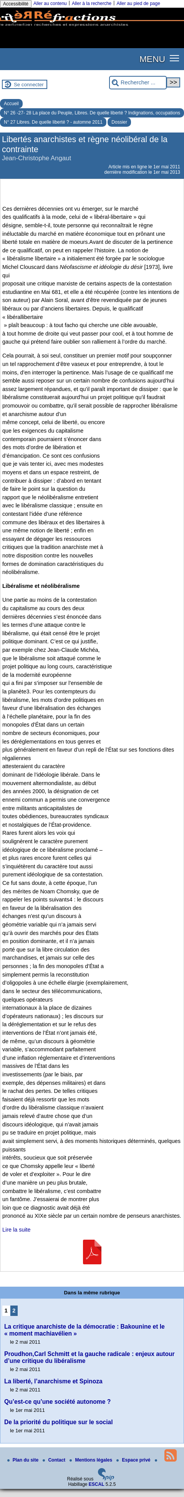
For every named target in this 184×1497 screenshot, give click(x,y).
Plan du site (23, 1460)
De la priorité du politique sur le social (58, 1422)
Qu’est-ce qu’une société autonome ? (57, 1401)
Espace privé (133, 1460)
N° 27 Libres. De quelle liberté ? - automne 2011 (53, 122)
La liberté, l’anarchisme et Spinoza (53, 1381)
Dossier (119, 122)
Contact (54, 1460)
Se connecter (29, 84)
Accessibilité (15, 4)
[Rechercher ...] (138, 82)
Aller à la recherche (91, 3)
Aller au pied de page (138, 3)
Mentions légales (91, 1460)
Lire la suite (16, 1230)
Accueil (11, 103)
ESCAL (96, 1484)
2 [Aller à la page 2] (13, 1310)
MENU (152, 59)
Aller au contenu (50, 3)
